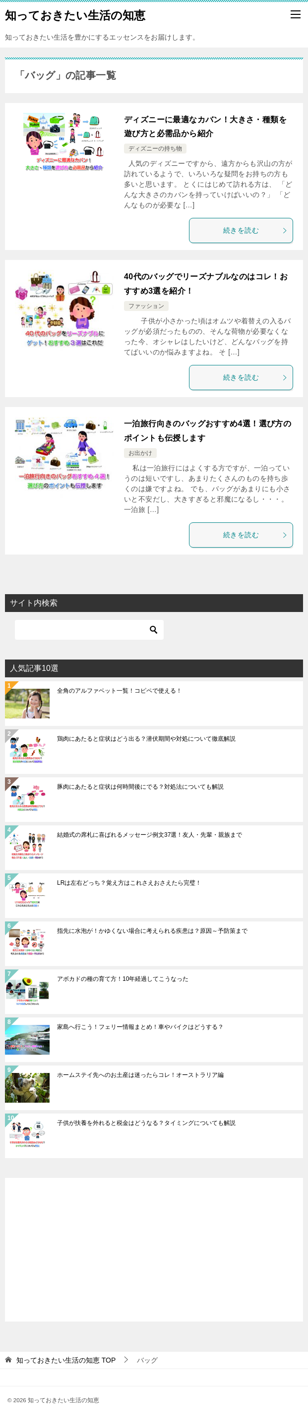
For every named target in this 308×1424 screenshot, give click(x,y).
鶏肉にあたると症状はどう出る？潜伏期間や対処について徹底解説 (146, 738)
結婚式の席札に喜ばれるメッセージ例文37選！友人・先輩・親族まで (149, 834)
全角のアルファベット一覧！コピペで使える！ (119, 690)
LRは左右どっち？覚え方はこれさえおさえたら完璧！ (129, 882)
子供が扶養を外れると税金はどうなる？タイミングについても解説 (146, 1122)
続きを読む (255, 230)
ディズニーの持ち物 (155, 148)
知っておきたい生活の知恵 (75, 14)
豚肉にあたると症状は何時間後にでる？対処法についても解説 (140, 786)
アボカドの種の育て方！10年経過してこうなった (122, 978)
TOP (66, 1360)
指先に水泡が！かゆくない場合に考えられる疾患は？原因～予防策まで (152, 930)
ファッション (146, 306)
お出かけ (140, 453)
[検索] (89, 630)
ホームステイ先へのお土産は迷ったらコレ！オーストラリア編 (140, 1074)
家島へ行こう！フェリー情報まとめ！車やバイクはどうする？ (140, 1026)
